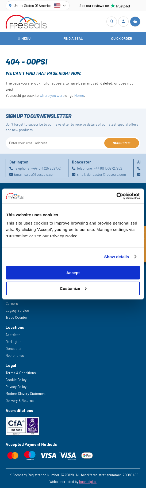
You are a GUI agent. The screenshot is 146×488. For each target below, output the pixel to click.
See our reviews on (104, 5)
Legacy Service (17, 310)
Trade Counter (16, 317)
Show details (116, 256)
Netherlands (15, 355)
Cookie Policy (16, 380)
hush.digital (88, 481)
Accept (73, 272)
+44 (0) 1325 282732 (46, 168)
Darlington (13, 341)
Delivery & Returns (20, 400)
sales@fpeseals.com (40, 174)
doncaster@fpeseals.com (106, 174)
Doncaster (14, 348)
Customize (73, 288)
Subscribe (121, 143)
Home (79, 95)
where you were (52, 95)
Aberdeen (13, 335)
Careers (12, 303)
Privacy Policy (16, 387)
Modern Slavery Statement (26, 393)
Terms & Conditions (21, 373)
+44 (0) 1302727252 (108, 168)
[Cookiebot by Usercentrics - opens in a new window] (116, 196)
